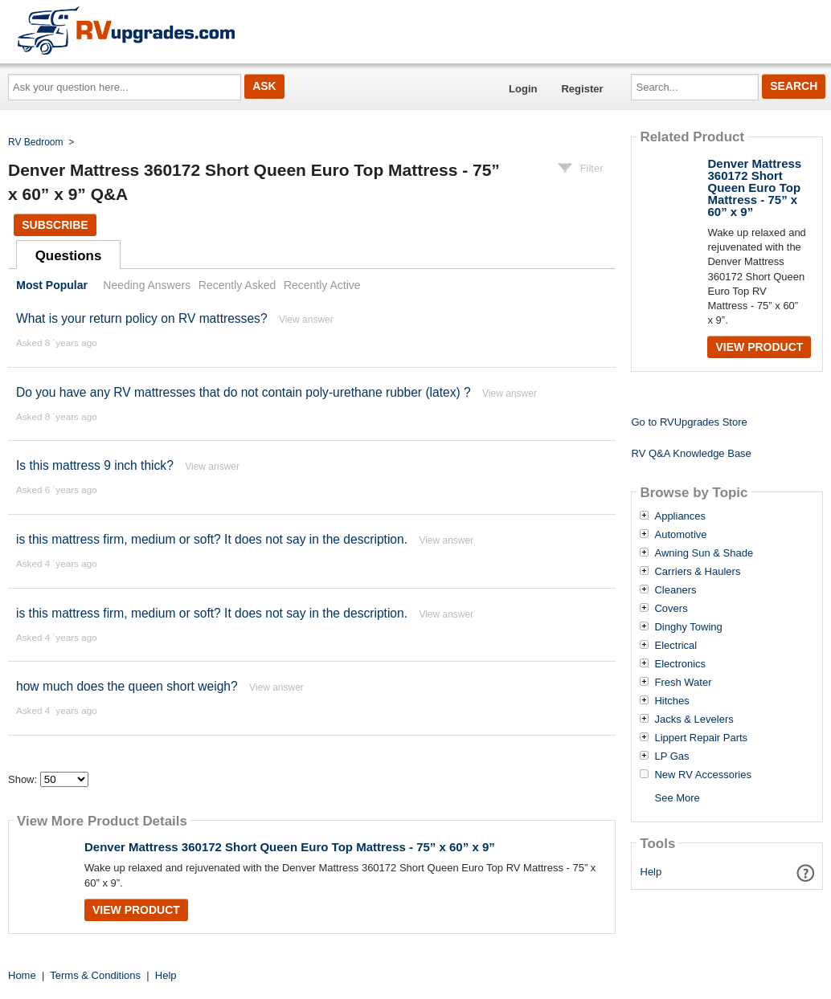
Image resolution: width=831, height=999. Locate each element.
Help (651, 872)
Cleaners (675, 590)
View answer (306, 319)
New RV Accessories (702, 775)
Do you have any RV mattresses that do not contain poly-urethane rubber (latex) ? (243, 392)
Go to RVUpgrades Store (689, 422)
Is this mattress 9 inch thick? (95, 465)
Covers (670, 608)
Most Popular (52, 285)
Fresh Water (682, 682)
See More (676, 798)
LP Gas (671, 756)
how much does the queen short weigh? (127, 686)
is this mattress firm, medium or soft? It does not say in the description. (211, 539)
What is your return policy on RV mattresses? (142, 318)
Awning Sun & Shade (703, 553)
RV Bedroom (35, 142)
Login (523, 89)
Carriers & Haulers (697, 571)
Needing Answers (146, 285)
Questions (68, 255)
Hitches (671, 701)
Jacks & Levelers (693, 719)
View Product (136, 909)
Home (22, 975)
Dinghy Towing (688, 627)
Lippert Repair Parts (700, 738)
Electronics (680, 664)
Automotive (680, 534)
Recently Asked (237, 285)
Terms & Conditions (95, 975)
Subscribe (55, 224)
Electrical (675, 645)
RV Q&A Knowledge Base (691, 453)
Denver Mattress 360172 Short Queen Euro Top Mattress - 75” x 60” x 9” (289, 847)
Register (582, 89)
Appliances (680, 516)
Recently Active (322, 285)
